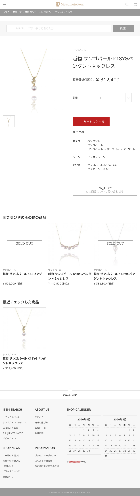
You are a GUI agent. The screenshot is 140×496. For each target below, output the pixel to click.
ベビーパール (9, 438)
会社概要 (39, 433)
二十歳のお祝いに (11, 455)
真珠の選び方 (41, 422)
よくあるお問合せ (43, 460)
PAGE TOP (70, 394)
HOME (6, 12)
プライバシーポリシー (46, 455)
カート (135, 4)
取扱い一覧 (40, 427)
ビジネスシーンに (11, 471)
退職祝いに (8, 476)
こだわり (39, 417)
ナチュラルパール (11, 417)
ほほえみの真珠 (10, 427)
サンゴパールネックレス (15, 422)
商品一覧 (17, 12)
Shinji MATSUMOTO (13, 433)
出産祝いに (8, 466)
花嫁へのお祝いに (11, 460)
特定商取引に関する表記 (47, 466)
